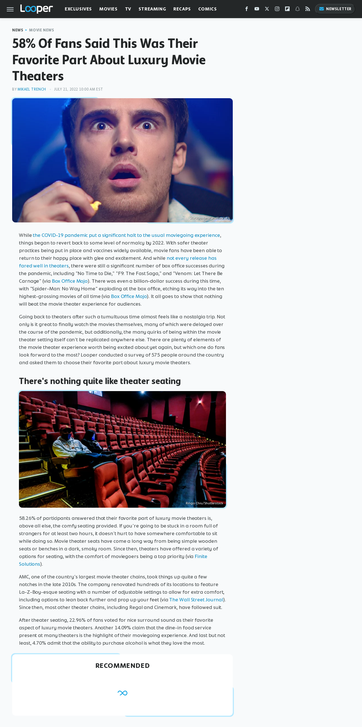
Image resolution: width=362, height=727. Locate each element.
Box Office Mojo (70, 281)
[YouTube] (257, 10)
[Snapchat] (297, 10)
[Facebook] (246, 10)
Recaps (182, 9)
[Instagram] (277, 10)
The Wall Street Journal (196, 599)
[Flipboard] (287, 10)
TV (128, 9)
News (17, 30)
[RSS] (308, 10)
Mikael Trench (32, 89)
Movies (108, 9)
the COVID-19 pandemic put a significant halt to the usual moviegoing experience (126, 235)
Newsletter (335, 9)
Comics (207, 9)
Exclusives (78, 9)
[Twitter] (267, 10)
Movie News (41, 30)
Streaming (152, 9)
